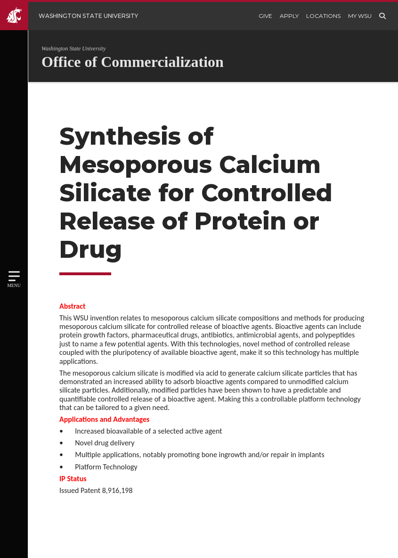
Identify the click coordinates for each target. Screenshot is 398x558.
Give (265, 15)
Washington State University (73, 48)
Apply (289, 15)
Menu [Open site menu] (13, 285)
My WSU (360, 15)
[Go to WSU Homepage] (76, 16)
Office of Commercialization (132, 61)
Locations (323, 15)
